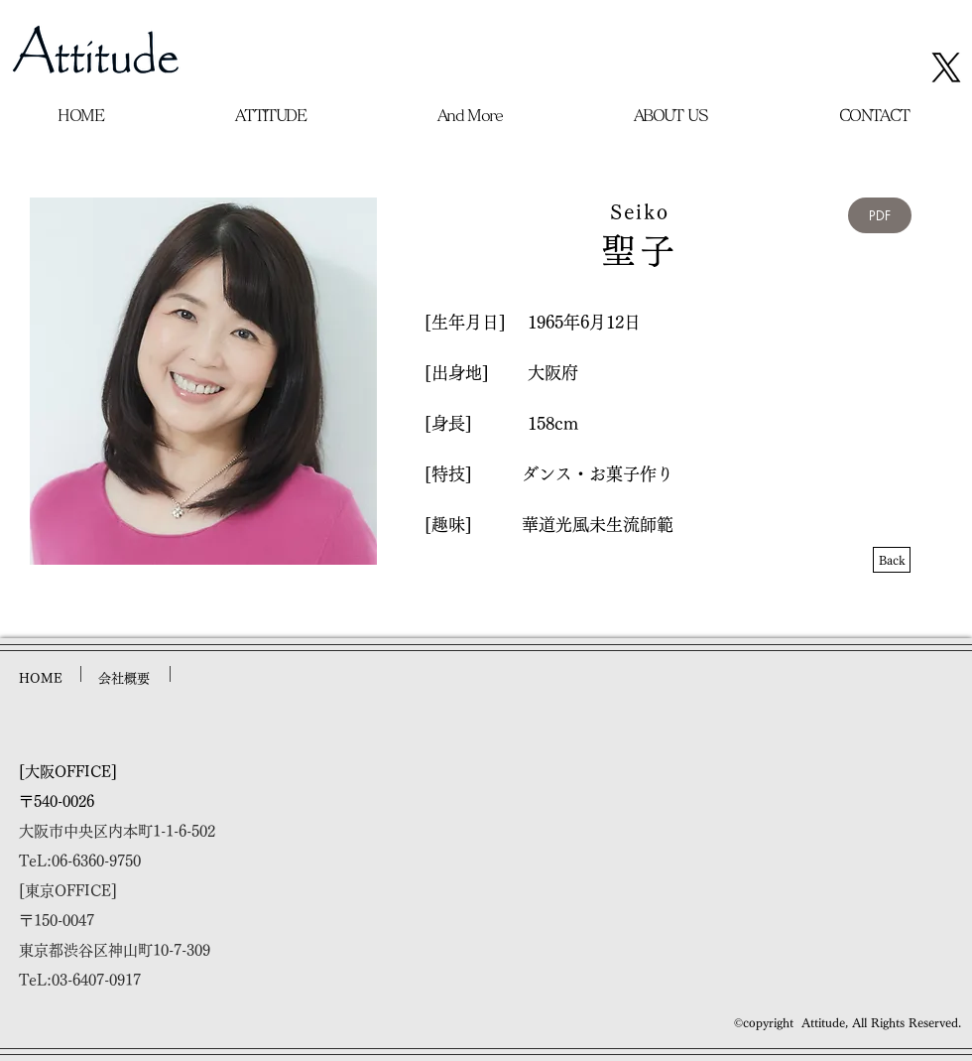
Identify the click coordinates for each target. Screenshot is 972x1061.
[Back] (892, 560)
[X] (946, 67)
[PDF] (879, 215)
